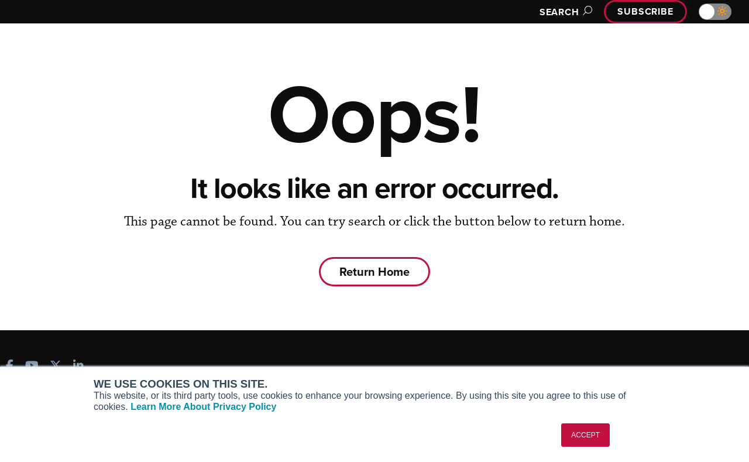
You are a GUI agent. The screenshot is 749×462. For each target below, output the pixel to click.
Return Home (374, 271)
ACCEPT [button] (585, 435)
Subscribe (645, 11)
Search (564, 12)
